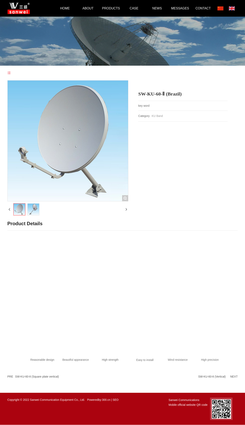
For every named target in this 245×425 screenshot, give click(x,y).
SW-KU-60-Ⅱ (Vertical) (212, 376)
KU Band (157, 116)
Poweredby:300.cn (98, 399)
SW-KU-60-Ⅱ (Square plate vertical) (37, 376)
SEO (116, 399)
